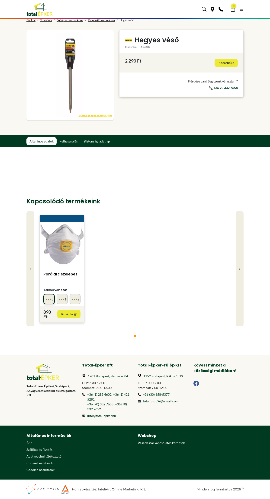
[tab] (135, 336)
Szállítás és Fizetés (39, 450)
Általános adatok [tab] (41, 141)
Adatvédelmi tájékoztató (43, 456)
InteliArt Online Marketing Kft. (122, 489)
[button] (204, 8)
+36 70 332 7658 (223, 88)
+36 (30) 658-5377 (156, 394)
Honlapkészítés (84, 489)
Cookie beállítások (39, 463)
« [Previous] (30, 268)
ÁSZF (30, 443)
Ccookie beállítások (40, 470)
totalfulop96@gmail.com (161, 401)
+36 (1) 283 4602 (99, 394)
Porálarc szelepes (60, 274)
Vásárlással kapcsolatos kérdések (161, 443)
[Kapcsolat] (221, 8)
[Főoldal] (39, 9)
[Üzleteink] (212, 8)
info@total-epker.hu (101, 416)
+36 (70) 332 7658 (100, 404)
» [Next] (240, 268)
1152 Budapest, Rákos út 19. (163, 376)
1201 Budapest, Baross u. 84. (108, 376)
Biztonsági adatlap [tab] (97, 141)
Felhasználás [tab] (69, 141)
